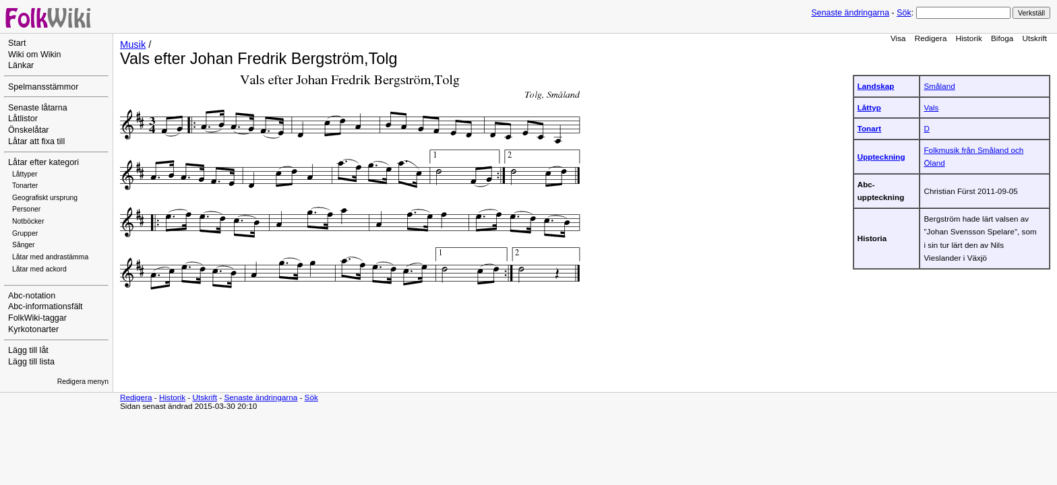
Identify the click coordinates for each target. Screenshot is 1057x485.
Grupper (25, 233)
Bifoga (1002, 38)
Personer (26, 209)
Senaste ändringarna (850, 13)
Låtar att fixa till (36, 141)
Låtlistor (23, 118)
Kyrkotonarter (33, 329)
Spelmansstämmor (43, 87)
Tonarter (25, 185)
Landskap (876, 86)
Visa (898, 38)
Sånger (23, 245)
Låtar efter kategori (43, 162)
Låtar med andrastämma (50, 257)
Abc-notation (31, 295)
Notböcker (28, 221)
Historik (969, 38)
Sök (904, 13)
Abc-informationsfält (45, 306)
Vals (931, 107)
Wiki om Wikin (34, 54)
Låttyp (869, 107)
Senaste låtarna (37, 107)
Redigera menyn (83, 381)
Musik (133, 44)
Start (17, 43)
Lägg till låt (28, 350)
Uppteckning (881, 156)
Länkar (21, 65)
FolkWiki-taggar (37, 318)
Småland (939, 86)
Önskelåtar (28, 130)
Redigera (931, 38)
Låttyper (25, 174)
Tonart (869, 128)
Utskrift (1035, 38)
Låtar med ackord (39, 269)
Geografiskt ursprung (45, 197)
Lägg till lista (31, 361)
